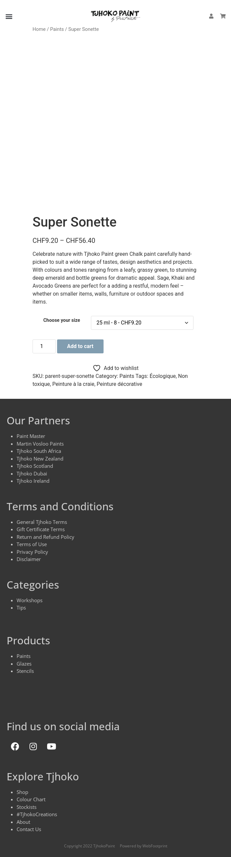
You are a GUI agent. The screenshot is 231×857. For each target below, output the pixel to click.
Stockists (27, 807)
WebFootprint (154, 846)
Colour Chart (31, 799)
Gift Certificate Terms (41, 529)
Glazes (24, 663)
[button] (8, 16)
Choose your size (61, 320)
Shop (22, 792)
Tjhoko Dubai (32, 473)
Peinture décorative (119, 384)
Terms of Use (32, 544)
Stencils (25, 671)
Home (39, 29)
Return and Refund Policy (45, 537)
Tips (21, 607)
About (23, 822)
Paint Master (31, 436)
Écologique (163, 376)
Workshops (29, 600)
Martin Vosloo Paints (40, 443)
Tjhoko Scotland (35, 466)
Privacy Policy (32, 551)
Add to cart (80, 346)
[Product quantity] (44, 346)
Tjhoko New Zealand (40, 458)
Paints (57, 29)
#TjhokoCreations (37, 814)
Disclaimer (29, 559)
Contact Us (29, 829)
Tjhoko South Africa (39, 451)
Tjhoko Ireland (33, 480)
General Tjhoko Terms (42, 522)
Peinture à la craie (73, 384)
